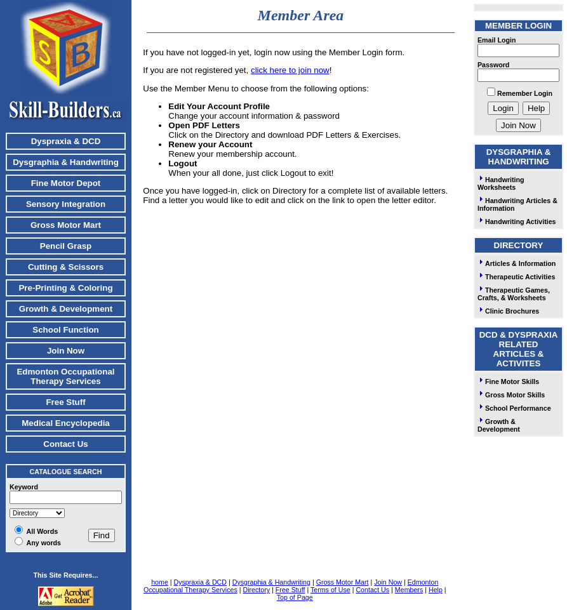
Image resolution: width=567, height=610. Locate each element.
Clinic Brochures (508, 311)
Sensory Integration (65, 204)
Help (436, 589)
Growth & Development (65, 309)
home (159, 582)
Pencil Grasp (66, 246)
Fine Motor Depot (66, 183)
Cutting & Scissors (65, 267)
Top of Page (295, 597)
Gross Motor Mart (65, 225)
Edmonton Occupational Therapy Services (65, 376)
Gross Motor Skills (511, 395)
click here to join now (290, 70)
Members (409, 589)
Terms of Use (330, 589)
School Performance (514, 408)
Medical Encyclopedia (66, 423)
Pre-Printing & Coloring (65, 288)
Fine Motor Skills (508, 381)
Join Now (65, 350)
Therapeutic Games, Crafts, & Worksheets (513, 294)
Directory (256, 589)
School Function (65, 330)
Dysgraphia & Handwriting (66, 162)
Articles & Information (516, 263)
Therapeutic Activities (516, 277)
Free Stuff (65, 402)
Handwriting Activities (516, 221)
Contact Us (65, 444)
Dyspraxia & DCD (66, 141)
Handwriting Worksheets (500, 183)
